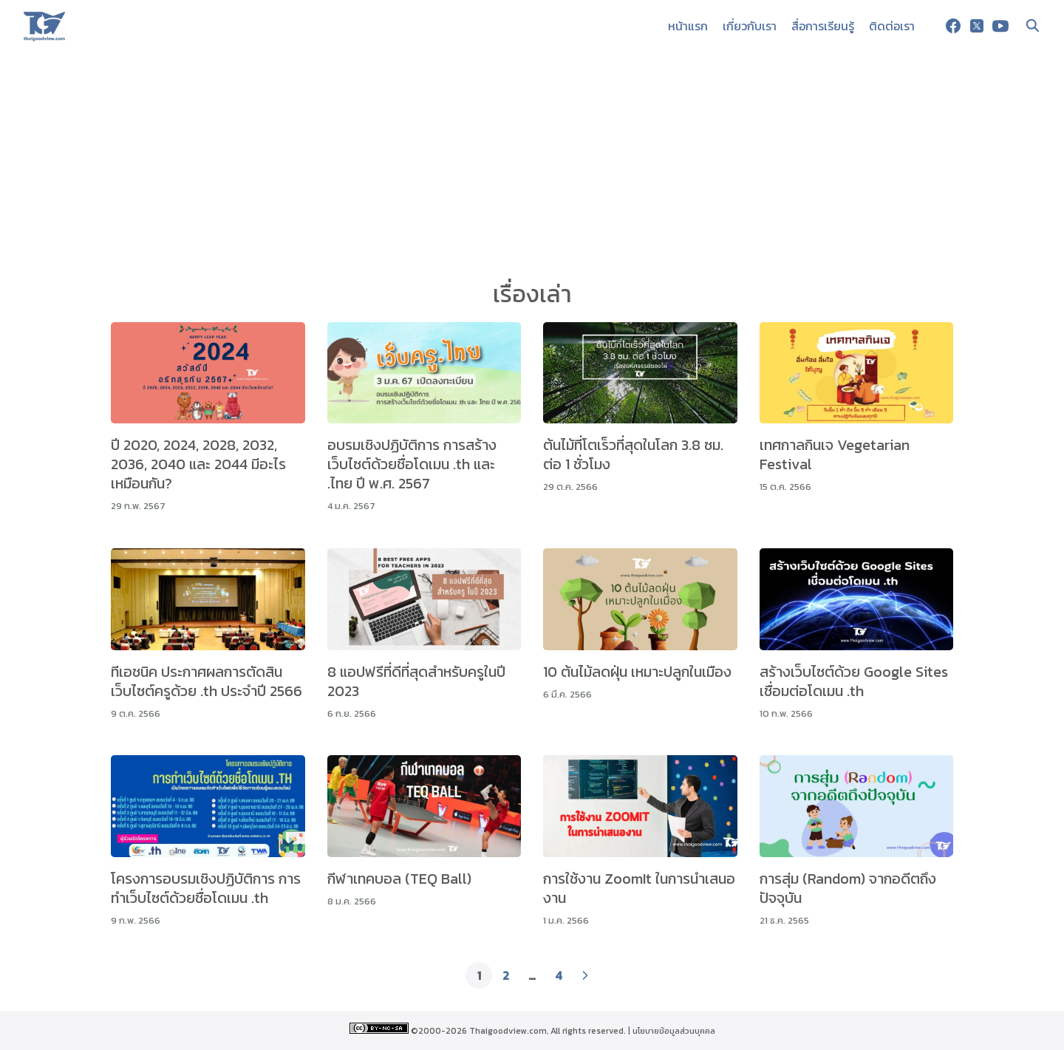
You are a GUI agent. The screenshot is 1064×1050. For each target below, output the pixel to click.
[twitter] (977, 26)
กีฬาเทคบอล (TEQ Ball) (399, 878)
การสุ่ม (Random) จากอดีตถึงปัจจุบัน (848, 888)
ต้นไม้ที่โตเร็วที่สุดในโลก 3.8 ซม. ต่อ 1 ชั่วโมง (633, 454)
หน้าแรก (688, 26)
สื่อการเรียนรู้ (822, 26)
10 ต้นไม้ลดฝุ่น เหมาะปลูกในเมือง (637, 672)
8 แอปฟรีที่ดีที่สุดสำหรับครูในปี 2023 (416, 681)
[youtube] (1000, 26)
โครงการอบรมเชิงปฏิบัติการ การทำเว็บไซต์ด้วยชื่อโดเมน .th (206, 888)
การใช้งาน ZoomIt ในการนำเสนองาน (639, 888)
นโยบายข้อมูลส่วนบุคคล (673, 1030)
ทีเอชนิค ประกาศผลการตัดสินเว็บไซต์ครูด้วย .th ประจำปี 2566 (206, 681)
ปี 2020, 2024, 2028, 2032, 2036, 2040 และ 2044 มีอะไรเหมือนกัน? (198, 464)
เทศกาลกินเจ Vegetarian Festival (835, 454)
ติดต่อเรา (892, 26)
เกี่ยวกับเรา (750, 26)
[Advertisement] (532, 162)
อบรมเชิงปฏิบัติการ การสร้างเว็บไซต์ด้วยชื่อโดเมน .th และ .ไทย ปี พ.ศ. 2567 (412, 464)
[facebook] (953, 26)
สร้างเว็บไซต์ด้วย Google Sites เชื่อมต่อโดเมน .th (854, 681)
